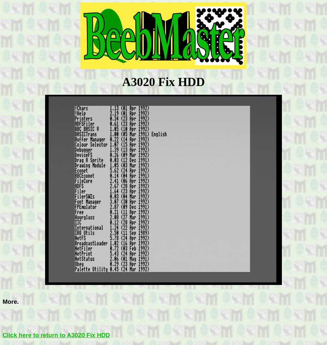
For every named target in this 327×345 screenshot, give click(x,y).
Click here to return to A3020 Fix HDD (56, 335)
